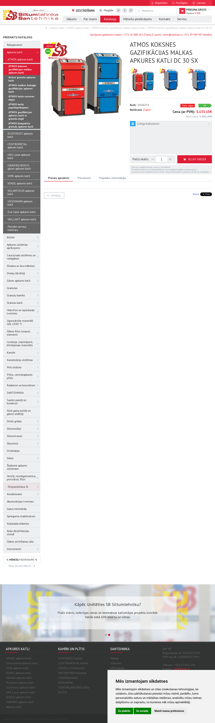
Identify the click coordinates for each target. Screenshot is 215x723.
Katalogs (110, 19)
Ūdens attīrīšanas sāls (20, 541)
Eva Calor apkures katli (21, 212)
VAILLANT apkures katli (24, 219)
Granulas (12, 288)
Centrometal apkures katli (22, 663)
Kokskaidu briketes (18, 523)
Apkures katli (57, 27)
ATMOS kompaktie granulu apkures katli (20, 125)
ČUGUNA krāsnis (68, 677)
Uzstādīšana (83, 10)
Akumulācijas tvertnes (20, 501)
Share (196, 194)
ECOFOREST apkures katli (20, 135)
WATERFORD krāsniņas (72, 673)
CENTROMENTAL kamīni (73, 663)
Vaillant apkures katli (19, 677)
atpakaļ (56, 195)
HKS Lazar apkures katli (24, 156)
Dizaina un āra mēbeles (21, 266)
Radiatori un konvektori (23, 385)
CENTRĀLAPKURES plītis (73, 687)
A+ (205, 105)
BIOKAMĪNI (65, 682)
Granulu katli (23, 302)
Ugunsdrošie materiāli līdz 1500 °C (20, 322)
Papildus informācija (112, 178)
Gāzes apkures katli (23, 280)
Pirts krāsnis (23, 367)
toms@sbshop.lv (172, 34)
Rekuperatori (14, 45)
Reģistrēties (161, 2)
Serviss (182, 19)
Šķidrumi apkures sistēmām (17, 467)
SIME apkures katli (24, 175)
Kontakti (164, 19)
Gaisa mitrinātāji (17, 509)
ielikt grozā (197, 159)
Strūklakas (13, 451)
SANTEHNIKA (23, 392)
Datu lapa (187, 105)
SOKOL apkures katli (24, 183)
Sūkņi (23, 458)
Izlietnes (116, 663)
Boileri (23, 237)
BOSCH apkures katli (18, 697)
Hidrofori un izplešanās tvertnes (23, 311)
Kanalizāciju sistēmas (23, 359)
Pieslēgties (182, 2)
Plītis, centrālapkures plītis (23, 376)
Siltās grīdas (23, 421)
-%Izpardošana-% (23, 486)
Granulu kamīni (23, 295)
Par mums (90, 19)
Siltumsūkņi (23, 428)
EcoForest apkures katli (20, 687)
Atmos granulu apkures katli (22, 79)
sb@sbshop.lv (181, 669)
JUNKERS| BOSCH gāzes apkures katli (24, 167)
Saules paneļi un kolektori (23, 401)
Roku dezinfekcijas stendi (18, 532)
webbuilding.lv (62, 719)
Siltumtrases (23, 436)
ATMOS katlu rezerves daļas (21, 98)
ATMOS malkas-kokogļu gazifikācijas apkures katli (22, 88)
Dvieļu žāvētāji (23, 273)
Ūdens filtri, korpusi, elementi (23, 333)
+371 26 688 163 (133, 34)
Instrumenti (23, 549)
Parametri (84, 178)
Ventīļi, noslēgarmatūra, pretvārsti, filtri (23, 477)
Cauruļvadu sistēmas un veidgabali (23, 257)
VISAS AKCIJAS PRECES (19, 566)
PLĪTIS (62, 692)
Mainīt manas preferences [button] (169, 711)
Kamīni (23, 352)
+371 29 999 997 (193, 34)
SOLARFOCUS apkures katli (24, 192)
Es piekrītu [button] (124, 711)
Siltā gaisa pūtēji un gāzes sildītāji (19, 412)
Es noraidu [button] (142, 711)
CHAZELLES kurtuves (71, 668)
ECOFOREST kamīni (70, 658)
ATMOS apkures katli (78, 27)
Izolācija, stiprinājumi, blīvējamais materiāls (23, 343)
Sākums (71, 19)
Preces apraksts (58, 178)
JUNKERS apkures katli (20, 702)
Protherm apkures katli (20, 682)
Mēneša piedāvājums (137, 19)
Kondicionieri (23, 494)
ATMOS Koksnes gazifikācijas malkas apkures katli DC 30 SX (180, 27)
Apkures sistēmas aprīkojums (23, 246)
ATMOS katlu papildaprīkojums (18, 106)
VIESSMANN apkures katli (24, 203)
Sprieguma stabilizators (21, 516)
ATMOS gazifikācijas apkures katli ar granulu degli (20, 115)
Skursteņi (23, 443)
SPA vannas (117, 668)
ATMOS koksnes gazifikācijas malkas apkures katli (118, 27)
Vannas (115, 658)
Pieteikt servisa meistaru (17, 228)
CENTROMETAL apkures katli (24, 145)
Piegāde (106, 10)
